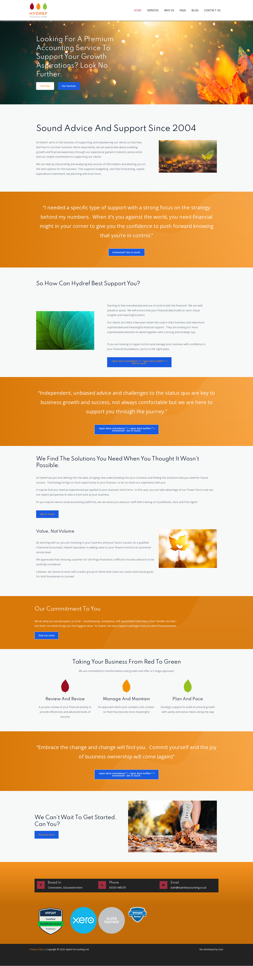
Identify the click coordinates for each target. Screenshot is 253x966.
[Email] (163, 885)
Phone (114, 883)
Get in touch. (139, 362)
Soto (220, 949)
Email (175, 883)
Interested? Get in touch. (126, 429)
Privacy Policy (37, 949)
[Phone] (102, 885)
